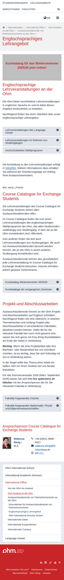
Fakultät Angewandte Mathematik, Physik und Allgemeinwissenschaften (28, 407)
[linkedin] (41, 562)
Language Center (15, 538)
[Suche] (59, 9)
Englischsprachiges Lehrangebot (25, 511)
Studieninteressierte (15, 3)
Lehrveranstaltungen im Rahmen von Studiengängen (26, 141)
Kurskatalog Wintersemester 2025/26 (26, 282)
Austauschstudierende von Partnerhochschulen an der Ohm (33, 499)
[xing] (60, 562)
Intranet (46, 573)
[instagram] (46, 562)
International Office (35, 27)
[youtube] (55, 562)
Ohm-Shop (35, 573)
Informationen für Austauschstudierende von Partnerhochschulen (30, 506)
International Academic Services (23, 475)
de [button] (47, 17)
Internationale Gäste (18, 519)
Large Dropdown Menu (13, 550)
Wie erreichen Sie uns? (17, 569)
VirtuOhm (10, 168)
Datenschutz (51, 569)
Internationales (15, 27)
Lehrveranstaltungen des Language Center (25, 131)
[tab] (32, 131)
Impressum (36, 569)
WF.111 (39, 453)
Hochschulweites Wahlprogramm (24, 150)
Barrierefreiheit (20, 573)
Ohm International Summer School (26, 515)
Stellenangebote (40, 3)
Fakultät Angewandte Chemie (22, 398)
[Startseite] (4, 27)
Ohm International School (19, 467)
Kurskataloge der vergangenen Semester (28, 289)
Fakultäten (28, 9)
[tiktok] (50, 562)
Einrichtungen (11, 9)
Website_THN (8, 17)
